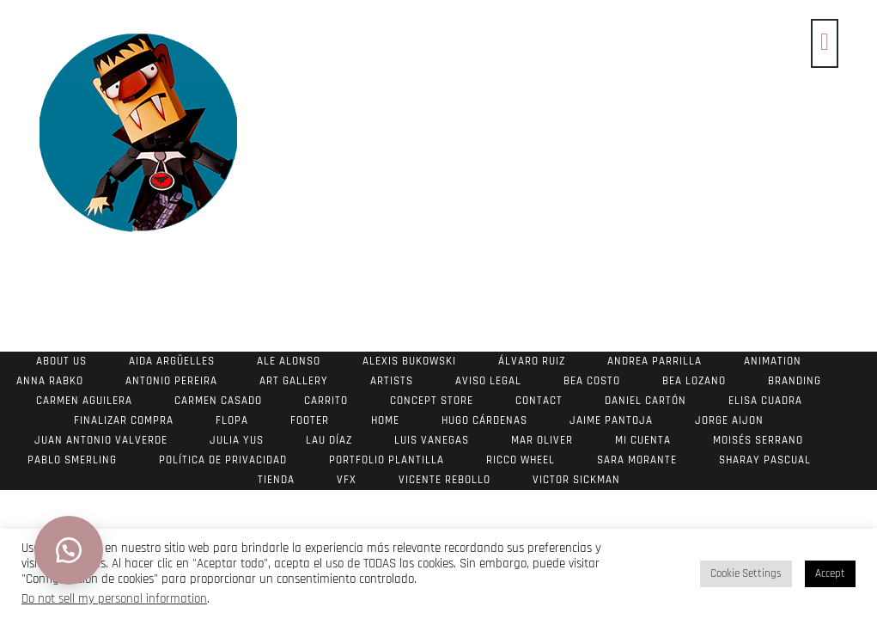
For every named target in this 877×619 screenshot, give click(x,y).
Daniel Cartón (645, 401)
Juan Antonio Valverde (100, 440)
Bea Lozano (694, 381)
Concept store (431, 401)
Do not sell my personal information (114, 599)
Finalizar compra (124, 420)
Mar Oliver (542, 440)
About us (61, 361)
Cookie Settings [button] (746, 573)
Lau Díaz (329, 440)
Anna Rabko (49, 381)
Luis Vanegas (431, 440)
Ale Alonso (288, 361)
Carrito (326, 401)
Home (385, 420)
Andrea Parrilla (654, 361)
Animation (772, 361)
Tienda (276, 480)
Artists (391, 381)
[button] (68, 550)
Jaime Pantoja (611, 420)
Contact (539, 401)
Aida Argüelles (172, 361)
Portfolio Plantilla (386, 460)
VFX (346, 480)
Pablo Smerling (72, 460)
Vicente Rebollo (444, 480)
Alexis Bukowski (409, 361)
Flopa (232, 420)
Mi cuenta (643, 440)
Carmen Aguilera (84, 401)
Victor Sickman (576, 480)
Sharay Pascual (765, 460)
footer (309, 420)
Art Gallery (293, 381)
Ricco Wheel (520, 460)
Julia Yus (237, 440)
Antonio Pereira (171, 381)
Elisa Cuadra (765, 401)
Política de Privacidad (223, 460)
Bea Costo (591, 381)
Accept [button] (830, 573)
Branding (794, 381)
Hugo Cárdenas (484, 420)
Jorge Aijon (729, 420)
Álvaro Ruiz (531, 361)
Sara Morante (637, 460)
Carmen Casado (218, 401)
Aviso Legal (488, 381)
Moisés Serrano (758, 440)
